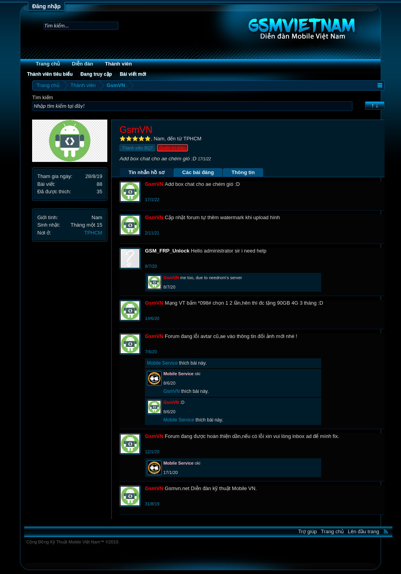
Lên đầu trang (363, 531)
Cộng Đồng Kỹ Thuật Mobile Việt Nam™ (72, 541)
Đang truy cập (96, 74)
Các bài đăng (198, 172)
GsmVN (171, 391)
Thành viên (118, 64)
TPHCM (93, 233)
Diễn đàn (82, 64)
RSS (385, 531)
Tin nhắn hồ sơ (146, 172)
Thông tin (243, 172)
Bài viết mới (133, 74)
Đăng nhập (46, 6)
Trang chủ (48, 64)
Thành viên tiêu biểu (49, 74)
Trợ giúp (307, 531)
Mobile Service (162, 363)
